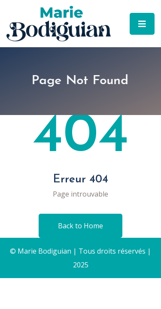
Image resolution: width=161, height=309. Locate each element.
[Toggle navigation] (142, 24)
